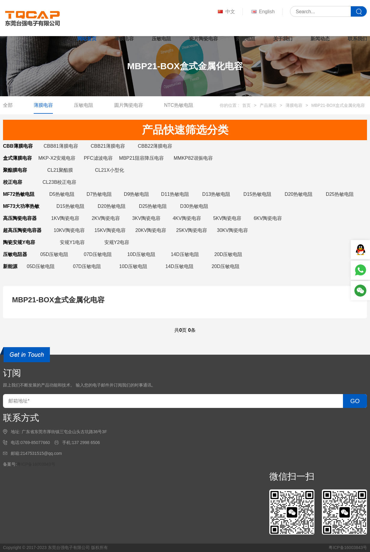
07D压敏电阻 (98, 254)
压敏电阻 (161, 38)
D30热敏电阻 (194, 206)
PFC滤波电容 (98, 158)
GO (354, 401)
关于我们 (282, 38)
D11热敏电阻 (175, 194)
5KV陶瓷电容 (227, 218)
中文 (226, 11)
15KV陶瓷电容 (109, 230)
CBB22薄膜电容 (155, 146)
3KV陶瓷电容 (146, 218)
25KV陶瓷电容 (191, 230)
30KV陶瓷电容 (232, 230)
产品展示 (268, 105)
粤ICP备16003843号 (36, 464)
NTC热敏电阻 (178, 105)
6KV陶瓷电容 (268, 218)
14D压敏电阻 (185, 254)
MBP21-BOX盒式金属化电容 (338, 105)
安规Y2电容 (117, 242)
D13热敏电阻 (216, 194)
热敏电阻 (245, 38)
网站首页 (86, 38)
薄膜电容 (124, 38)
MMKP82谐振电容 (193, 158)
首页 (246, 105)
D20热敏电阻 (299, 194)
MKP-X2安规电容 (56, 158)
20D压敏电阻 (228, 254)
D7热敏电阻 (99, 194)
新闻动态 (320, 38)
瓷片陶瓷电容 (203, 38)
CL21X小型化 (109, 170)
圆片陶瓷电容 (128, 105)
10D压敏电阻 (141, 254)
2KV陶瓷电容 (106, 218)
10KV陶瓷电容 (69, 230)
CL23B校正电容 (59, 182)
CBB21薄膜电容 (108, 146)
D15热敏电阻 (257, 194)
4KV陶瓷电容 (187, 218)
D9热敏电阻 (136, 194)
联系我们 (357, 38)
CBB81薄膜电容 (61, 146)
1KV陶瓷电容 (65, 218)
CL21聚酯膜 (60, 170)
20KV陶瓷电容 (150, 230)
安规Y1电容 (72, 242)
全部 (8, 105)
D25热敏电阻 (340, 194)
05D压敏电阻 (54, 254)
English (262, 11)
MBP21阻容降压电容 (141, 158)
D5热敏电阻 (62, 194)
